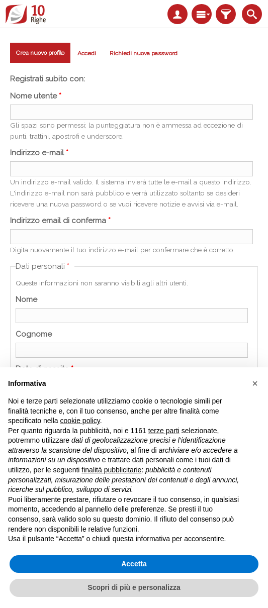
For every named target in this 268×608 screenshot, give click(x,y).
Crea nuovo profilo (40, 54)
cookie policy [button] (80, 421)
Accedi (86, 53)
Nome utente (35, 95)
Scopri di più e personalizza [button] (133, 587)
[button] (255, 383)
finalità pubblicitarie (111, 470)
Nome (26, 299)
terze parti (164, 431)
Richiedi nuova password (143, 53)
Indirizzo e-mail (39, 152)
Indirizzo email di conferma (60, 220)
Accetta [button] (134, 564)
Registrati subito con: (47, 78)
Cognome (34, 334)
